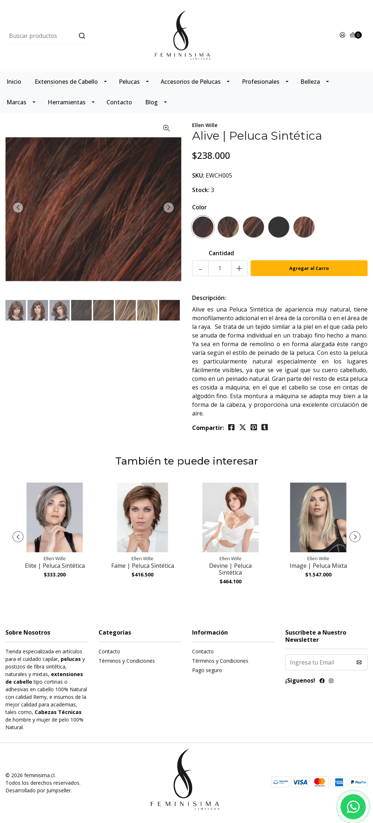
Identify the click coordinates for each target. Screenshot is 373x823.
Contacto (119, 102)
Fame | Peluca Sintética (142, 566)
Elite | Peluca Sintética (55, 566)
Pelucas (129, 82)
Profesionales (260, 82)
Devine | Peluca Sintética (230, 569)
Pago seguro (207, 670)
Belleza (310, 82)
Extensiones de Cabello (66, 82)
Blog (151, 102)
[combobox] (65, 36)
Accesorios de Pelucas (191, 82)
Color (199, 207)
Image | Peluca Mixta (318, 566)
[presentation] (18, 207)
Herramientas (67, 102)
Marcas (16, 102)
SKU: (198, 175)
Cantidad (221, 253)
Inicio (13, 82)
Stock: (200, 190)
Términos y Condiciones (127, 660)
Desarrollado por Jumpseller (38, 790)
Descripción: (209, 298)
